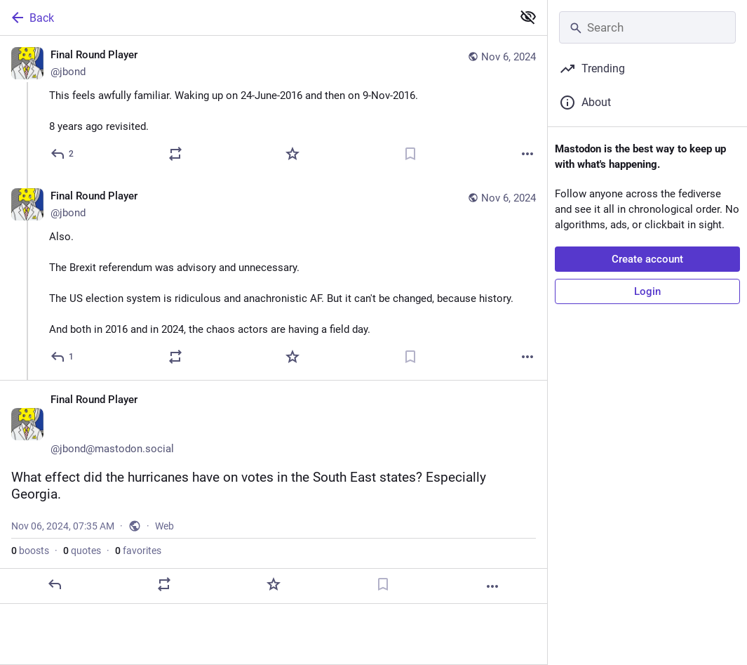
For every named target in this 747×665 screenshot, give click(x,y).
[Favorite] (292, 153)
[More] (527, 153)
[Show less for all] (528, 17)
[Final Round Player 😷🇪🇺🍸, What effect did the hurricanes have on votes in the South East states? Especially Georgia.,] (273, 492)
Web (164, 526)
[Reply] (62, 153)
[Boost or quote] (175, 153)
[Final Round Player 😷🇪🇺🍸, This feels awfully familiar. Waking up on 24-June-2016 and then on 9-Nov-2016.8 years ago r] (273, 106)
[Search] (647, 27)
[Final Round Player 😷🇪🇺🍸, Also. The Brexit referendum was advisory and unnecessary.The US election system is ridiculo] (273, 278)
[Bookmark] (410, 153)
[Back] (254, 17)
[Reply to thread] (62, 356)
